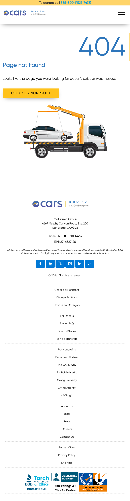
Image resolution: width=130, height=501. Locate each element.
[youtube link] (50, 264)
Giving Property (67, 380)
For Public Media (66, 372)
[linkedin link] (79, 264)
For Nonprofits (67, 349)
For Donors (67, 315)
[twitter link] (60, 264)
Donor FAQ (67, 323)
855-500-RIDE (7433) (76, 3)
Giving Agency (67, 387)
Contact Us (67, 436)
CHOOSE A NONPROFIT (31, 93)
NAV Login (67, 395)
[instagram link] (69, 264)
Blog (67, 413)
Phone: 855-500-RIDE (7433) (65, 236)
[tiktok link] (89, 264)
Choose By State (67, 297)
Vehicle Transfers (66, 338)
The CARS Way (67, 364)
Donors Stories (67, 331)
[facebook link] (40, 264)
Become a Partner (66, 357)
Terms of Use (67, 447)
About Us (67, 406)
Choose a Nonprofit (66, 289)
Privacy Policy (66, 455)
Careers (67, 429)
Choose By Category (67, 305)
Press (67, 421)
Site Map (67, 462)
